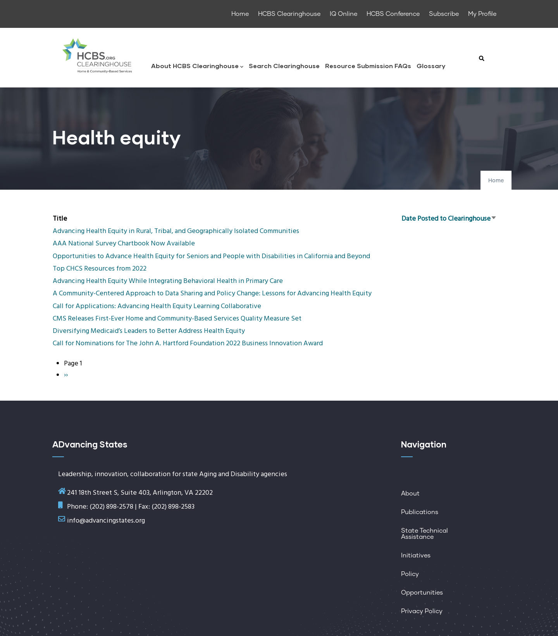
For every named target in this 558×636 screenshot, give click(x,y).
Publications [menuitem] (419, 512)
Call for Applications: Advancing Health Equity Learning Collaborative (157, 306)
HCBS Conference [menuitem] (393, 14)
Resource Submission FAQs (368, 65)
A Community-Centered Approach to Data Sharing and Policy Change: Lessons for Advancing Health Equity (212, 293)
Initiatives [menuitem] (416, 555)
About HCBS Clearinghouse (197, 66)
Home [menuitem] (240, 14)
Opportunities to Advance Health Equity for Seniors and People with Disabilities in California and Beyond (211, 256)
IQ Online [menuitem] (343, 14)
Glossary (431, 65)
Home (496, 180)
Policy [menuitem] (410, 574)
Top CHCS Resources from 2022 (99, 268)
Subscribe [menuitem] (444, 14)
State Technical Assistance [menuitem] (424, 534)
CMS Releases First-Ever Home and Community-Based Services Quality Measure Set (177, 318)
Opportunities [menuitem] (422, 593)
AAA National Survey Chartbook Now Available (124, 243)
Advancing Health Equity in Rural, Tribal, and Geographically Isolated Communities (176, 231)
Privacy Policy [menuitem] (422, 611)
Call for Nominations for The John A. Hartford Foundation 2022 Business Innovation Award (188, 343)
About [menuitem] (410, 493)
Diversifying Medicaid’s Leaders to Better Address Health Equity (149, 331)
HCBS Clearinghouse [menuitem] (289, 14)
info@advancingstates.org (106, 520)
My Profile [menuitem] (482, 14)
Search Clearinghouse (284, 65)
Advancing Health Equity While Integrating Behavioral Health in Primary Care (168, 281)
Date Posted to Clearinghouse (449, 219)
